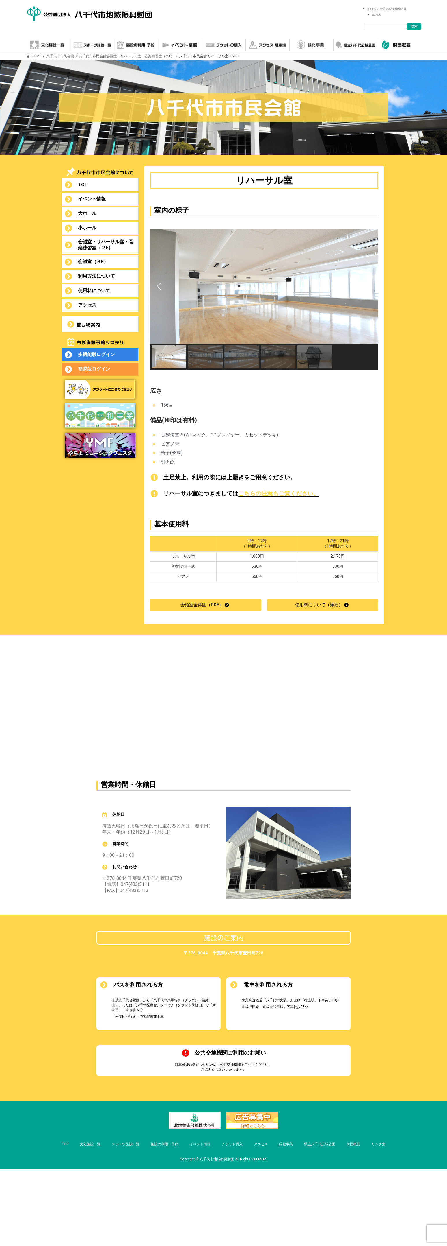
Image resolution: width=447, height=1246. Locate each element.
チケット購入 (232, 1144)
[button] (158, 286)
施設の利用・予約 (164, 1144)
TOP (65, 1144)
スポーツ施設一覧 (125, 1144)
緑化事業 (286, 1144)
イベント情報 (200, 1144)
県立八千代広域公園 (319, 1144)
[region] (264, 299)
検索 (414, 26)
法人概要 (376, 14)
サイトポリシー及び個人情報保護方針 (386, 8)
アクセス (261, 1144)
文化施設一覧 (90, 1144)
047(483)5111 (135, 884)
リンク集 (378, 1144)
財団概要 (353, 1144)
